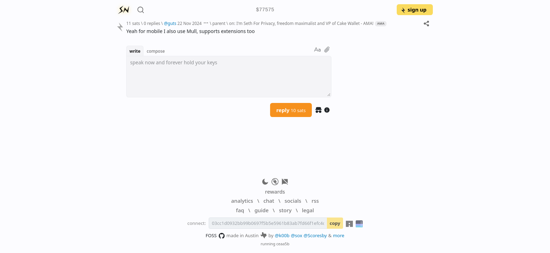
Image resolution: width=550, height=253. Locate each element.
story (285, 210)
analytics (242, 200)
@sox (296, 235)
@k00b (282, 235)
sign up (413, 9)
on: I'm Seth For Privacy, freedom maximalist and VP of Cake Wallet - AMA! (301, 23)
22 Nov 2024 (189, 23)
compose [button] (156, 51)
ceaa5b (282, 243)
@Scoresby (315, 235)
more (338, 235)
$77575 (265, 10)
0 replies (152, 23)
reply (291, 109)
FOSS (215, 235)
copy (335, 223)
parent (218, 23)
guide (261, 210)
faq (240, 210)
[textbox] (228, 76)
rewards (275, 191)
